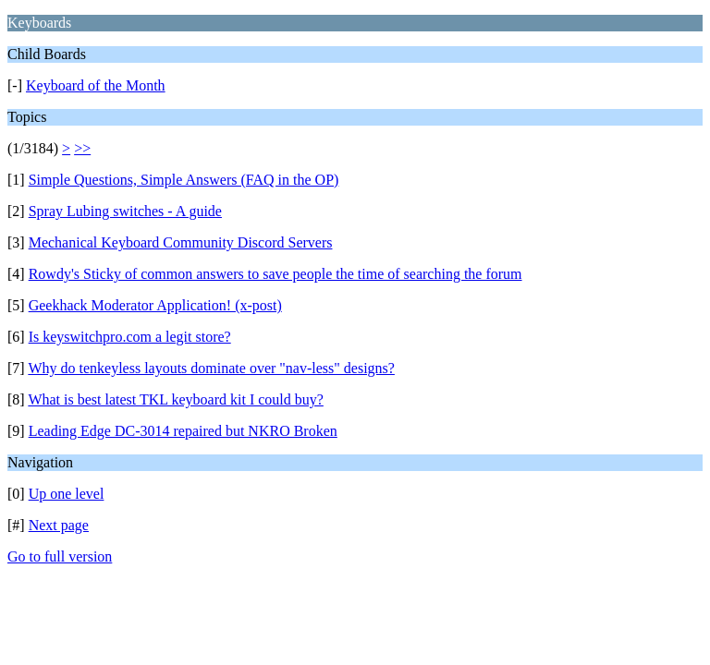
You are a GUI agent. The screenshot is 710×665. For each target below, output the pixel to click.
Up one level (66, 494)
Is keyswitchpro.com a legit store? (130, 337)
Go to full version (59, 556)
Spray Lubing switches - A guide (125, 211)
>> (82, 148)
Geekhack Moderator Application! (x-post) (155, 305)
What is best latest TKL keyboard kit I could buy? (175, 399)
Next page (59, 525)
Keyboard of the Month (95, 85)
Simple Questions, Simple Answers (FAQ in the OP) (184, 179)
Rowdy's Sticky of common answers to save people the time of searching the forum (275, 274)
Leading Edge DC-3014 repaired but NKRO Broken (183, 431)
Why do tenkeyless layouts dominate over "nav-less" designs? (211, 368)
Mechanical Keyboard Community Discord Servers (181, 242)
